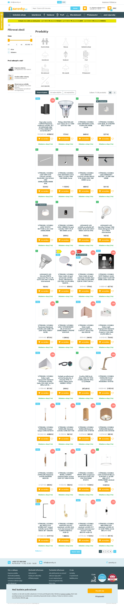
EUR (64, 2)
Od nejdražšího (69, 92)
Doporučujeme (42, 92)
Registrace (105, 2)
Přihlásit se (113, 2)
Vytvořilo (111, 603)
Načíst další (76, 552)
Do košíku (45, 139)
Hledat (75, 8)
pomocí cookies (66, 594)
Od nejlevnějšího (55, 92)
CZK (59, 2)
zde (27, 598)
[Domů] (9, 25)
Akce (12, 49)
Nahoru (38, 551)
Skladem (13, 52)
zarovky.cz (112, 562)
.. (112, 551)
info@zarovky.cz (16, 2)
